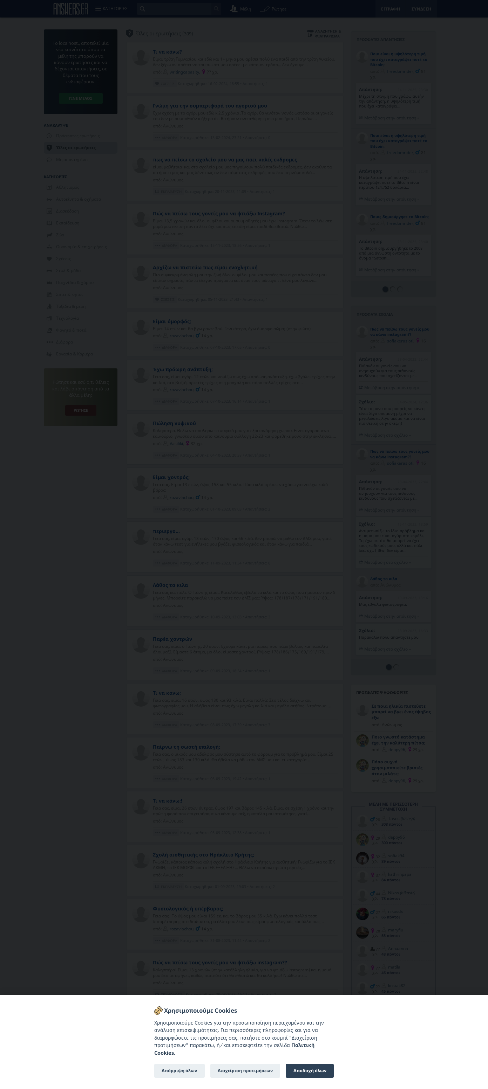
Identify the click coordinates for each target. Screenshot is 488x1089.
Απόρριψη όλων (179, 1071)
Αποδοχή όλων (309, 1071)
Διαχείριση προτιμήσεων (245, 1071)
